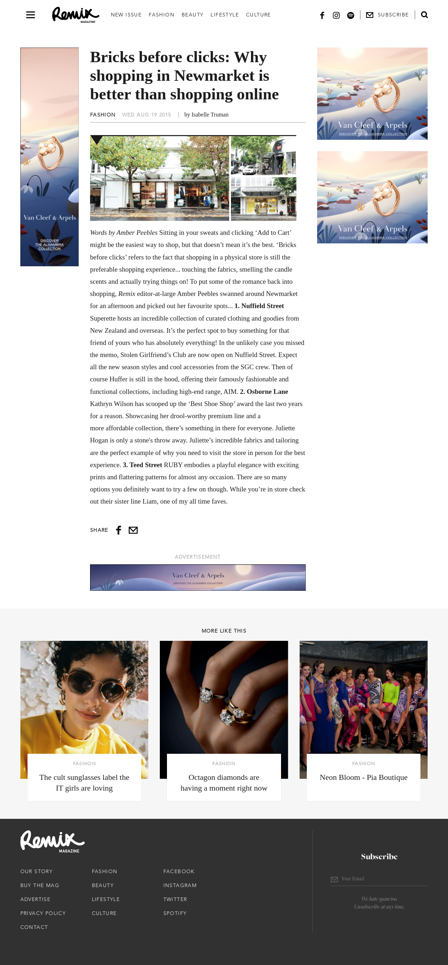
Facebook (179, 871)
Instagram (180, 885)
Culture (258, 14)
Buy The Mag (39, 885)
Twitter (175, 899)
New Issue (126, 14)
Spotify (175, 913)
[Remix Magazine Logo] (75, 15)
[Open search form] (424, 14)
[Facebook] (322, 14)
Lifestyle (225, 14)
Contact (34, 927)
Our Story (36, 871)
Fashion (161, 14)
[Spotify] (350, 14)
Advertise (35, 899)
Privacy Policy (43, 913)
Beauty (192, 14)
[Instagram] (336, 14)
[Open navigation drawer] (30, 15)
